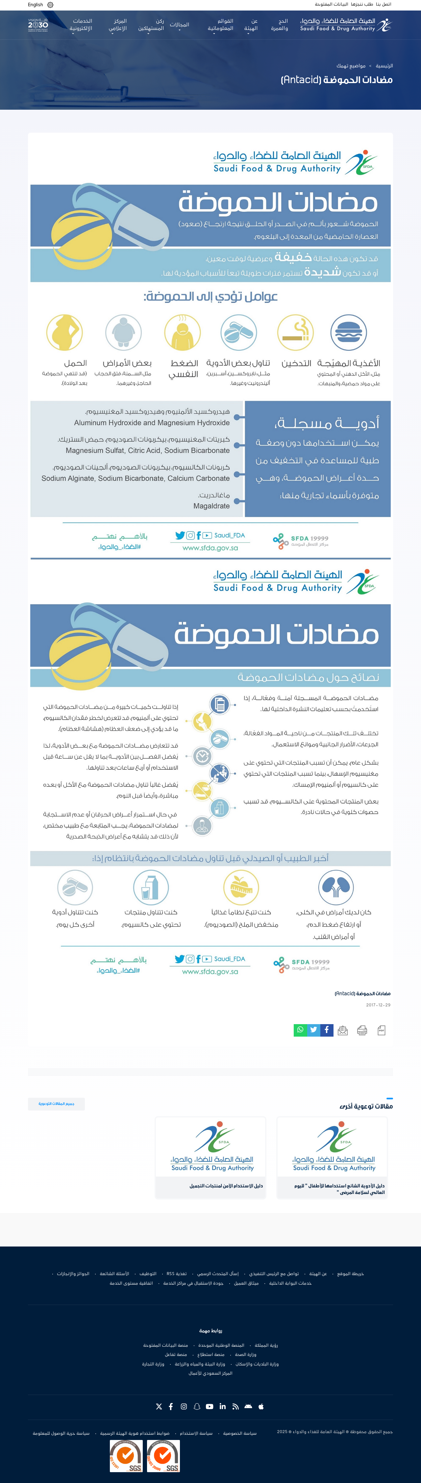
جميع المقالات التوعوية (56, 1104)
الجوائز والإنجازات (73, 1274)
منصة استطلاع (211, 1355)
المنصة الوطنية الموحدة (221, 1346)
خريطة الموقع (350, 1274)
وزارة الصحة (246, 1355)
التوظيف (148, 1274)
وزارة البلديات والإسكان (257, 1364)
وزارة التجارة (153, 1364)
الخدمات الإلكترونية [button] (80, 25)
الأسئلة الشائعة (114, 1274)
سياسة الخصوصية (240, 1434)
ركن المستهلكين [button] (151, 25)
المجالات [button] (179, 25)
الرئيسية (384, 66)
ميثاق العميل (246, 1284)
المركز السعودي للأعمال (210, 1374)
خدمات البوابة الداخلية (290, 1284)
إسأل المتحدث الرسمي (218, 1274)
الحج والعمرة (279, 25)
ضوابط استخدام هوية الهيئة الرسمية (135, 1434)
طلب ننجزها (362, 5)
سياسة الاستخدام (196, 1434)
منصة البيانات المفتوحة (165, 1346)
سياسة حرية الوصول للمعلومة (61, 1434)
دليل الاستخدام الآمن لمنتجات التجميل (226, 1186)
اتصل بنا (383, 5)
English (35, 5)
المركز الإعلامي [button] (118, 25)
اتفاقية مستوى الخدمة (131, 1284)
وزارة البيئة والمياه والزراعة (200, 1364)
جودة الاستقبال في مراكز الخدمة (193, 1284)
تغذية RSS (177, 1274)
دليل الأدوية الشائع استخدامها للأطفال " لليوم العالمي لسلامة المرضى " (339, 1189)
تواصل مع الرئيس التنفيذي (274, 1274)
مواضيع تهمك (351, 66)
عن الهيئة (318, 1274)
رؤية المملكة (266, 1346)
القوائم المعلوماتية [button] (221, 25)
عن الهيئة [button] (251, 25)
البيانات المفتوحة (331, 5)
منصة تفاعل (176, 1355)
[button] (50, 5)
